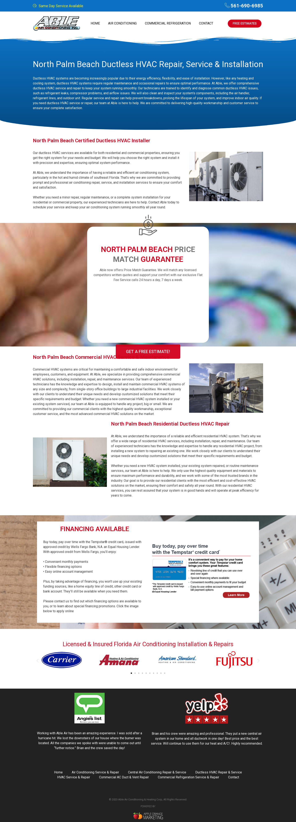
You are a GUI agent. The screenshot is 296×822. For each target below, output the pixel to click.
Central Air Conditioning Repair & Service (157, 772)
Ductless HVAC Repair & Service (218, 772)
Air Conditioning (122, 23)
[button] (37, 660)
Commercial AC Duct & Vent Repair (124, 777)
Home (95, 23)
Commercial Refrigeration (168, 23)
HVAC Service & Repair (73, 777)
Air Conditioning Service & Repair (95, 772)
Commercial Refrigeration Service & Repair (188, 777)
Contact (206, 23)
